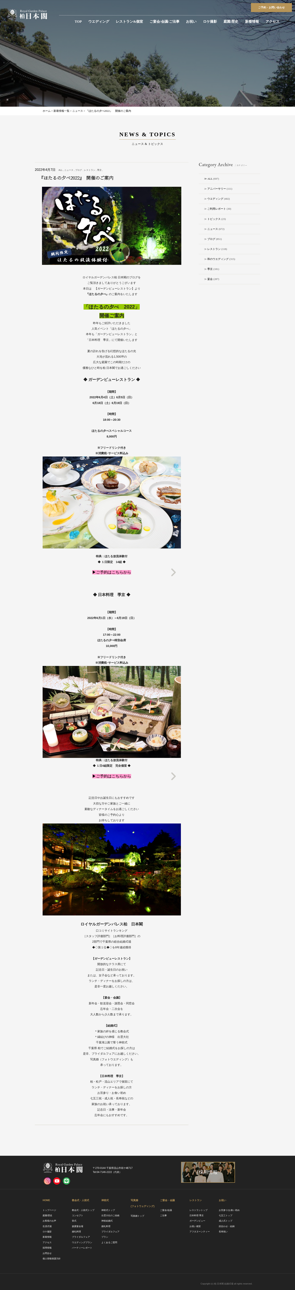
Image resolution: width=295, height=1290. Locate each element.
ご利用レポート (216, 208)
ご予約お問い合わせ (271, 7)
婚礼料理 (76, 1231)
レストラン (214, 249)
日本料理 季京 (196, 1215)
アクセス (272, 21)
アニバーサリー (216, 188)
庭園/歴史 (231, 21)
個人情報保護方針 (52, 1258)
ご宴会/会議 (166, 1210)
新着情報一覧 (61, 110)
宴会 (210, 279)
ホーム (47, 110)
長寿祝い (223, 1231)
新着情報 (252, 21)
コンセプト (77, 1215)
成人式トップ (225, 1221)
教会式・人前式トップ (83, 1210)
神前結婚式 (107, 1221)
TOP (78, 21)
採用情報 (47, 1247)
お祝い (191, 21)
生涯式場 (47, 1226)
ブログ (211, 239)
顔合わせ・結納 (227, 1226)
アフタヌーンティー (199, 1231)
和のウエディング (218, 259)
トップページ (49, 1210)
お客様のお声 (49, 1221)
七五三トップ (225, 1215)
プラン (104, 1237)
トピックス (214, 218)
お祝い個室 (195, 1226)
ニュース (212, 228)
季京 (210, 269)
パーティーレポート (82, 1247)
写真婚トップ (137, 1216)
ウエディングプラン (82, 1242)
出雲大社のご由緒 (110, 1215)
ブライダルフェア (81, 1237)
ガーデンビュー (197, 1221)
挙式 (74, 1221)
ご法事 (163, 1215)
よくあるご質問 (109, 1242)
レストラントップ (198, 1210)
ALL (210, 178)
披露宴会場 (77, 1226)
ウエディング (98, 21)
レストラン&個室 (129, 21)
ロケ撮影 (210, 21)
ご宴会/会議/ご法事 (164, 21)
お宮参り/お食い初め (229, 1210)
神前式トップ (108, 1210)
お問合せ (47, 1253)
